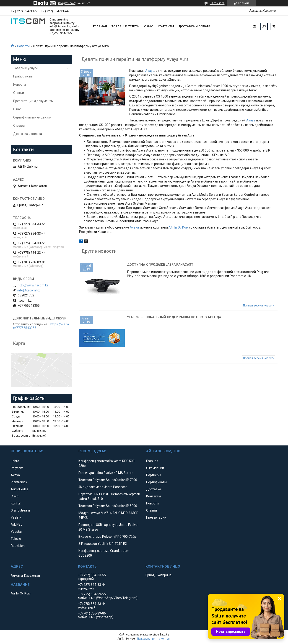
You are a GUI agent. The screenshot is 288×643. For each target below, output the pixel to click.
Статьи (18, 93)
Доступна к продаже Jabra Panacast (160, 264)
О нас (148, 26)
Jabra (15, 461)
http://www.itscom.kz (33, 285)
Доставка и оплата (194, 26)
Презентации (156, 517)
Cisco (14, 496)
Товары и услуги (126, 26)
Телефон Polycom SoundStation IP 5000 (107, 506)
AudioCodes (19, 489)
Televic (16, 538)
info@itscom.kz (28, 290)
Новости (23, 46)
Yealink (16, 517)
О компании (155, 468)
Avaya (149, 70)
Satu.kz (164, 634)
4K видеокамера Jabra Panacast (102, 487)
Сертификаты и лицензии (32, 117)
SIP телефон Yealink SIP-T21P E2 (102, 543)
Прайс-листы (23, 76)
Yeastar (16, 531)
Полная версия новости (258, 305)
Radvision (18, 546)
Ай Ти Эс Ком (178, 227)
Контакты (166, 26)
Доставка (153, 489)
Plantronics (19, 482)
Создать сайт (66, 3)
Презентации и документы (33, 101)
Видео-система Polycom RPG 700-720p (107, 536)
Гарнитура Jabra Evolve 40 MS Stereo (105, 473)
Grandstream (20, 510)
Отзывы (19, 125)
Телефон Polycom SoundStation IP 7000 (107, 480)
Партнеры (153, 475)
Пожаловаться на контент (154, 638)
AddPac (16, 524)
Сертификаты (156, 482)
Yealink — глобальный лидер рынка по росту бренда (174, 317)
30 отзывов (217, 3)
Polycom (17, 468)
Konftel (16, 503)
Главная (100, 26)
